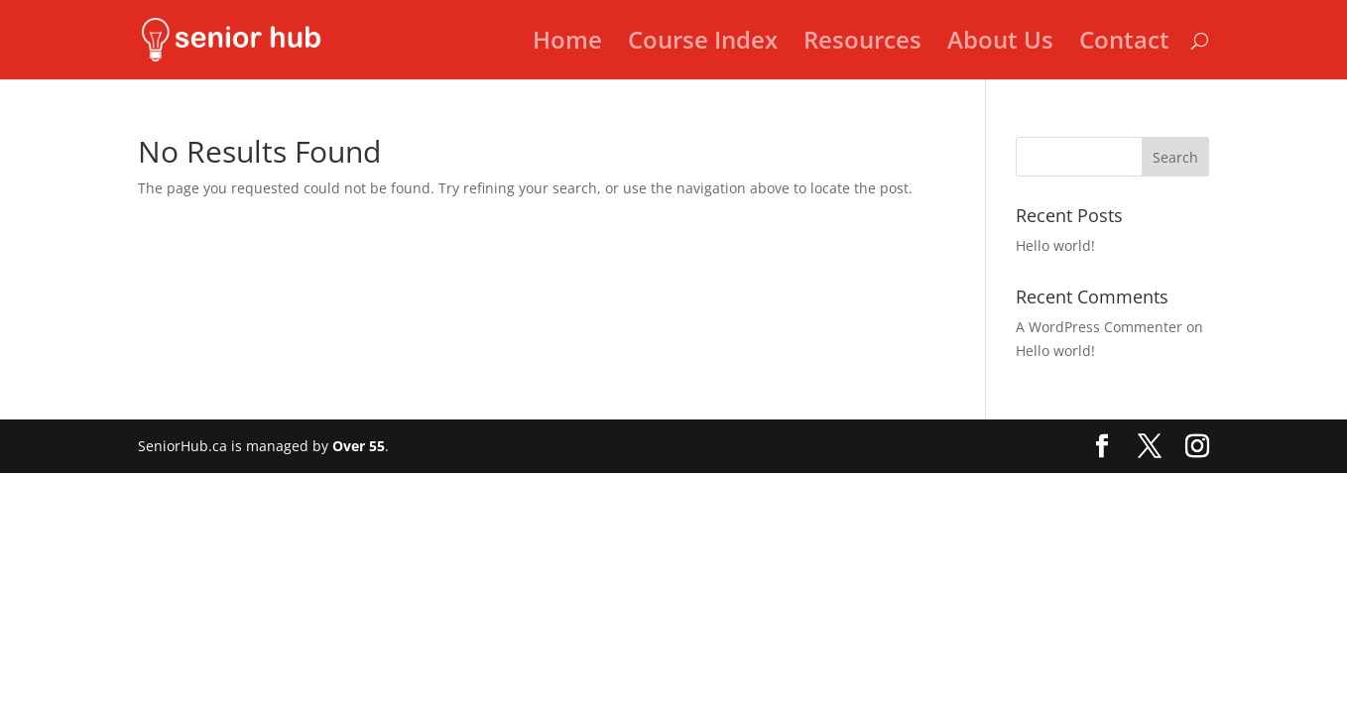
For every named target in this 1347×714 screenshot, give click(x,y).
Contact (1124, 44)
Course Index (703, 44)
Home (567, 44)
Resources (862, 44)
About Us (1000, 44)
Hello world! (1055, 245)
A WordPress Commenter (1099, 326)
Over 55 (358, 445)
